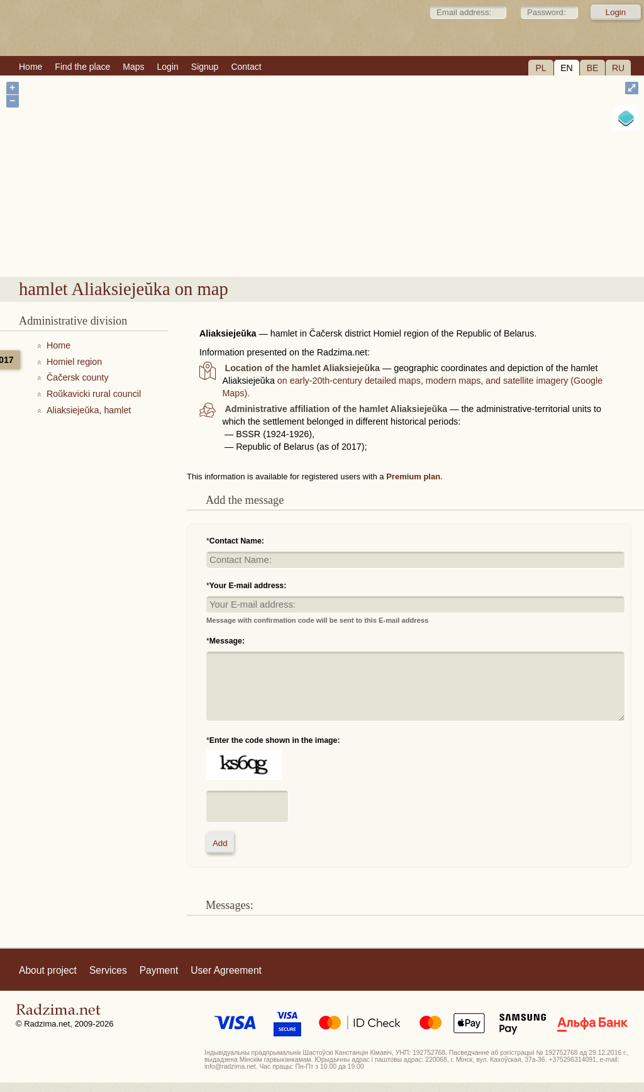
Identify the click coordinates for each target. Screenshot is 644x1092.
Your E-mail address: (248, 585)
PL (540, 68)
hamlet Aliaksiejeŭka (379, 243)
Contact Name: (236, 541)
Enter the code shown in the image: (274, 740)
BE (593, 68)
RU (618, 68)
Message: (227, 641)
